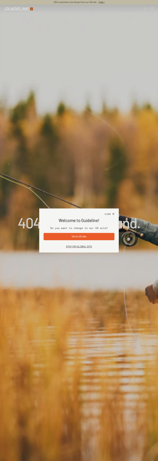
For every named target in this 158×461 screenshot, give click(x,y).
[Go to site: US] (79, 236)
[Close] (109, 214)
